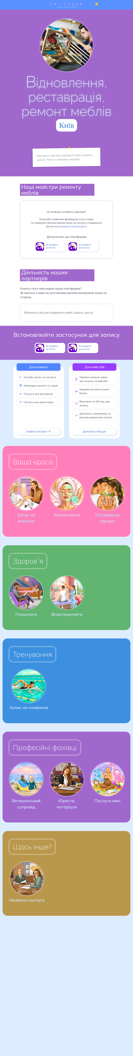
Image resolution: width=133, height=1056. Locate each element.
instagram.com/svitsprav (72, 226)
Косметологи (67, 515)
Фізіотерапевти (66, 614)
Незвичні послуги (27, 900)
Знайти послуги (38, 431)
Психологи (26, 614)
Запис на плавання (28, 707)
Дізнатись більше (94, 431)
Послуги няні (107, 800)
